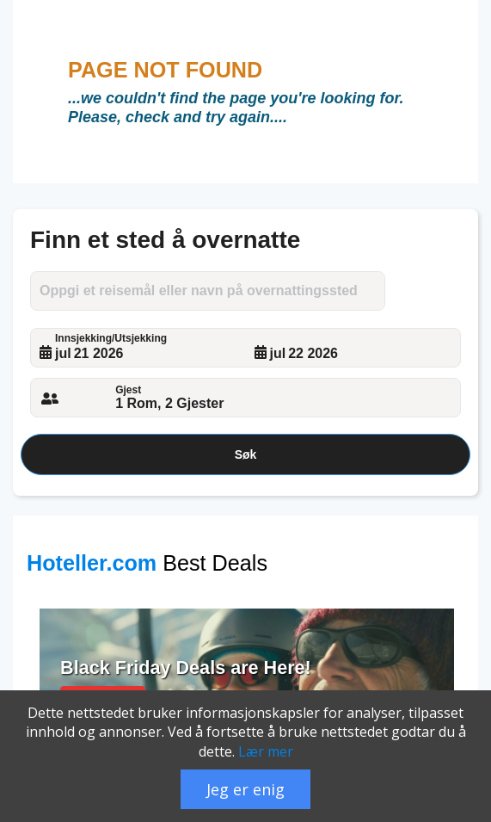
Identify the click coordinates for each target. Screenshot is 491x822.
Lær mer (265, 751)
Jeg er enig (245, 789)
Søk (246, 454)
